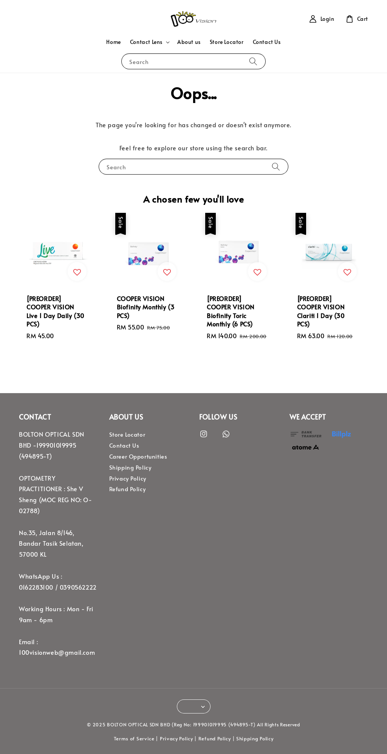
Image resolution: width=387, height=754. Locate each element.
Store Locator (227, 41)
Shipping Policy (130, 467)
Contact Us (267, 41)
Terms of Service (134, 738)
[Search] (253, 61)
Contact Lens (146, 42)
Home (113, 41)
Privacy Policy (127, 478)
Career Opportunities (138, 456)
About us (189, 41)
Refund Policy (127, 489)
